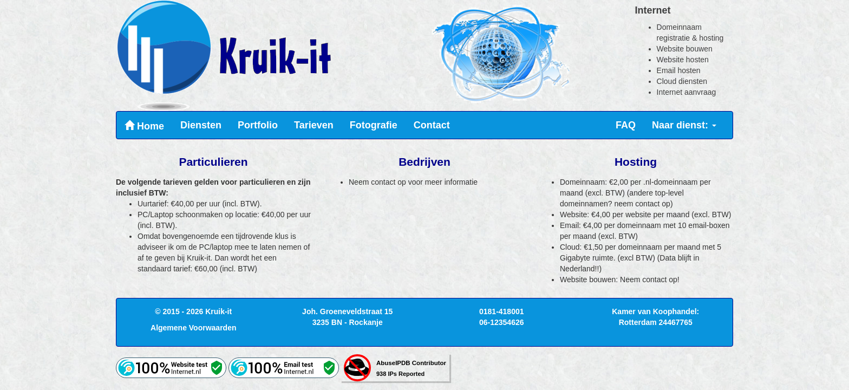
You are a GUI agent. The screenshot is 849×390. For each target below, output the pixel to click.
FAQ (626, 125)
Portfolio (258, 125)
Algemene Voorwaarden (193, 327)
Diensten (200, 125)
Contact (432, 125)
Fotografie (373, 125)
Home (144, 126)
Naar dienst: (684, 125)
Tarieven (314, 125)
